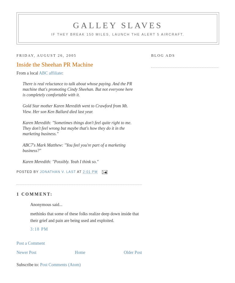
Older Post (133, 252)
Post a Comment (31, 243)
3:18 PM (39, 229)
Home (80, 252)
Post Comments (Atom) (60, 264)
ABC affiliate (50, 73)
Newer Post (26, 252)
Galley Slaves (118, 25)
